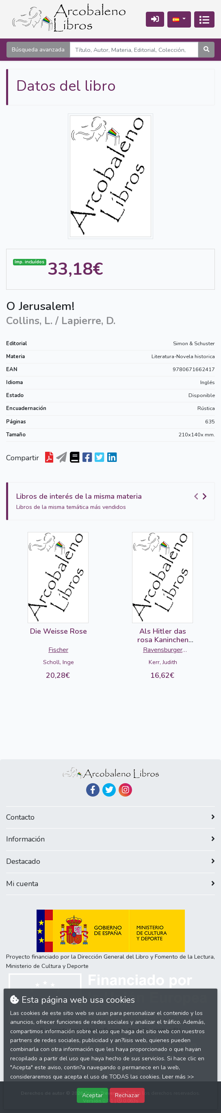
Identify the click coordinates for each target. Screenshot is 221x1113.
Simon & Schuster (194, 343)
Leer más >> (178, 1077)
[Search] (134, 49)
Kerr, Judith (163, 662)
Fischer (58, 649)
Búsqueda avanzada (38, 49)
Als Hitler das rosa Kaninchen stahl (162, 640)
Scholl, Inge (58, 662)
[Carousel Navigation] (201, 497)
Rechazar (127, 1095)
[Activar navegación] (204, 19)
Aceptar (92, 1095)
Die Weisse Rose (58, 631)
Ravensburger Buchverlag (162, 650)
